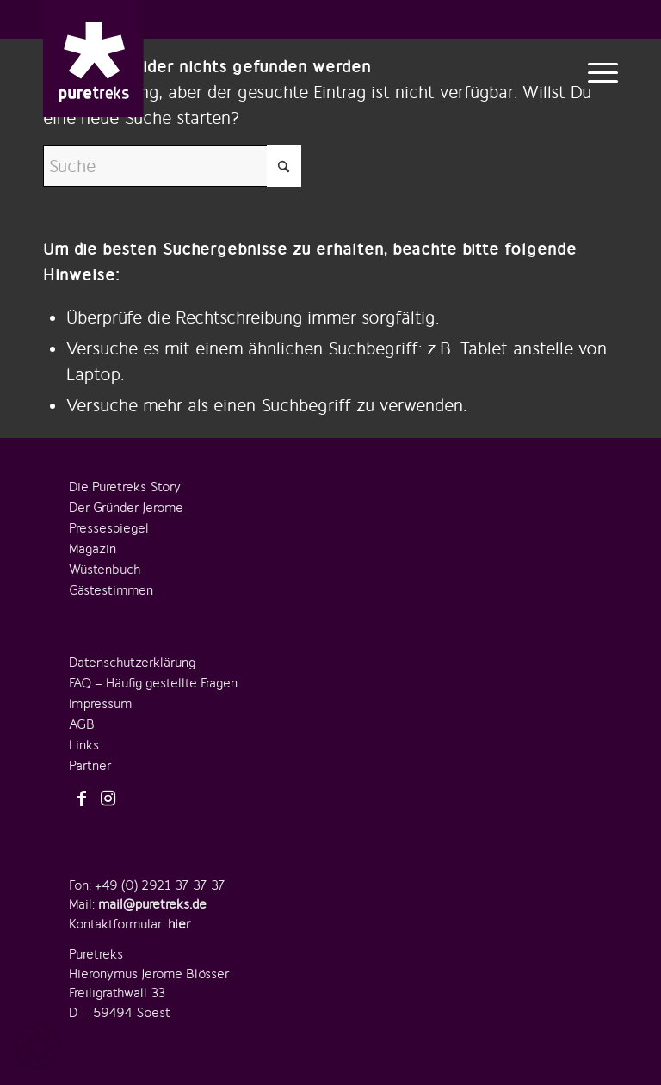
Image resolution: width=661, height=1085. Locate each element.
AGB (82, 724)
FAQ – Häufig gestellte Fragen (153, 683)
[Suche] (172, 166)
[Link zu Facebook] (82, 799)
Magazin (92, 549)
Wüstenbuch (104, 569)
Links (84, 745)
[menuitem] (598, 71)
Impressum (100, 704)
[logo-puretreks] (93, 58)
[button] (38, 1047)
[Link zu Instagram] (107, 799)
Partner (90, 766)
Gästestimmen (111, 590)
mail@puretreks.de (152, 904)
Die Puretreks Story (125, 487)
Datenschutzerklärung (132, 662)
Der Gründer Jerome (126, 507)
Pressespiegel (109, 528)
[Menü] (598, 71)
